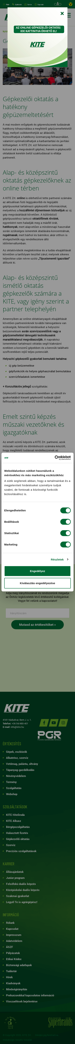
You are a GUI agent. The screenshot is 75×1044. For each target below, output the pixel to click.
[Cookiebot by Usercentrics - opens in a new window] (55, 457)
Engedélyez (37, 571)
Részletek (57, 559)
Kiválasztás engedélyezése (37, 583)
